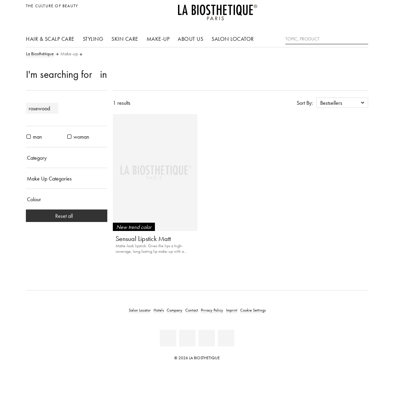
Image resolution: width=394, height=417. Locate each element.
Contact (191, 310)
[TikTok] (226, 338)
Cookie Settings (253, 310)
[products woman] (69, 137)
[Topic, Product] (326, 39)
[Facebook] (168, 338)
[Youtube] (187, 338)
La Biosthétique (40, 54)
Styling (93, 38)
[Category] (66, 157)
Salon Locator (232, 38)
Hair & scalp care (50, 38)
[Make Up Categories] (66, 178)
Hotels (159, 310)
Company (175, 310)
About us (190, 38)
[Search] (363, 38)
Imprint (231, 310)
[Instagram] (206, 338)
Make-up (158, 38)
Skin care (124, 38)
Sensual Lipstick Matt (143, 238)
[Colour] (66, 199)
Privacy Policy (212, 310)
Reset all (66, 215)
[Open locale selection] (361, 9)
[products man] (29, 137)
